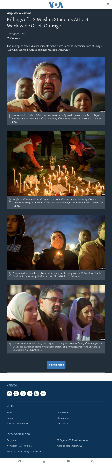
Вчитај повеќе (56, 365)
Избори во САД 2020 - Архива (72, 440)
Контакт (11, 418)
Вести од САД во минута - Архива (24, 451)
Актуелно (11, 440)
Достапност (63, 418)
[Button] (13, 39)
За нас (10, 412)
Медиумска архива (19, 13)
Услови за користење (17, 424)
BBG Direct (62, 424)
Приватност (63, 412)
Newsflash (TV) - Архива (19, 446)
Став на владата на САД (69, 446)
